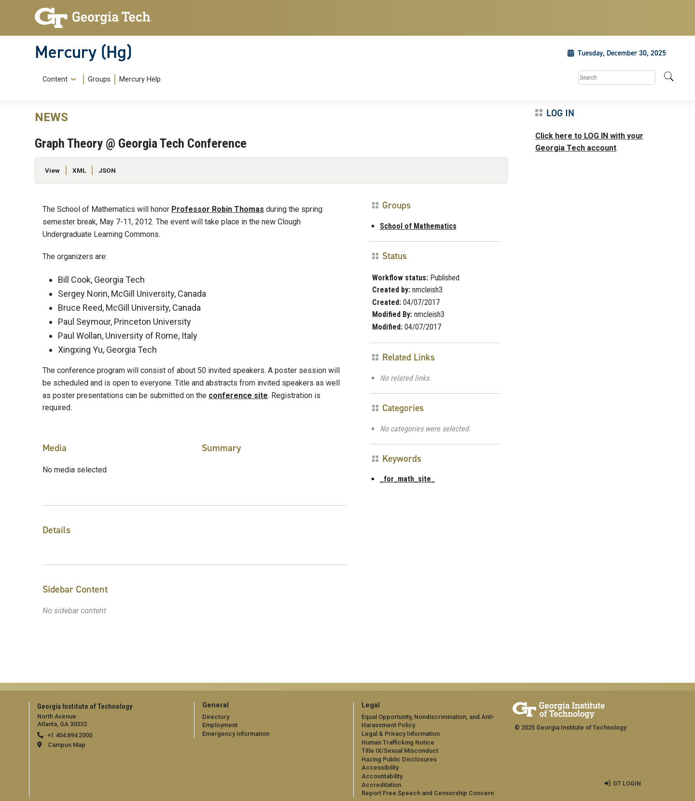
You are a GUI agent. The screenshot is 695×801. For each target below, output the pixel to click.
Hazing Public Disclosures (399, 759)
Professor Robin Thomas (217, 209)
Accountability (382, 776)
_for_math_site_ (407, 478)
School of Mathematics (418, 226)
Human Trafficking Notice (397, 742)
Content (55, 79)
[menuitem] (100, 79)
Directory (215, 716)
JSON (107, 170)
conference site (238, 395)
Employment (219, 725)
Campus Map (66, 744)
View (52, 170)
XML (79, 170)
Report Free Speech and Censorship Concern (427, 793)
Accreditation (381, 784)
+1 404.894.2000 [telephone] (69, 735)
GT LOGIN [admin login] (627, 783)
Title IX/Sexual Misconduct (399, 750)
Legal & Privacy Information (400, 733)
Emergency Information (235, 733)
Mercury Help (140, 79)
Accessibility (380, 767)
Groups (99, 79)
